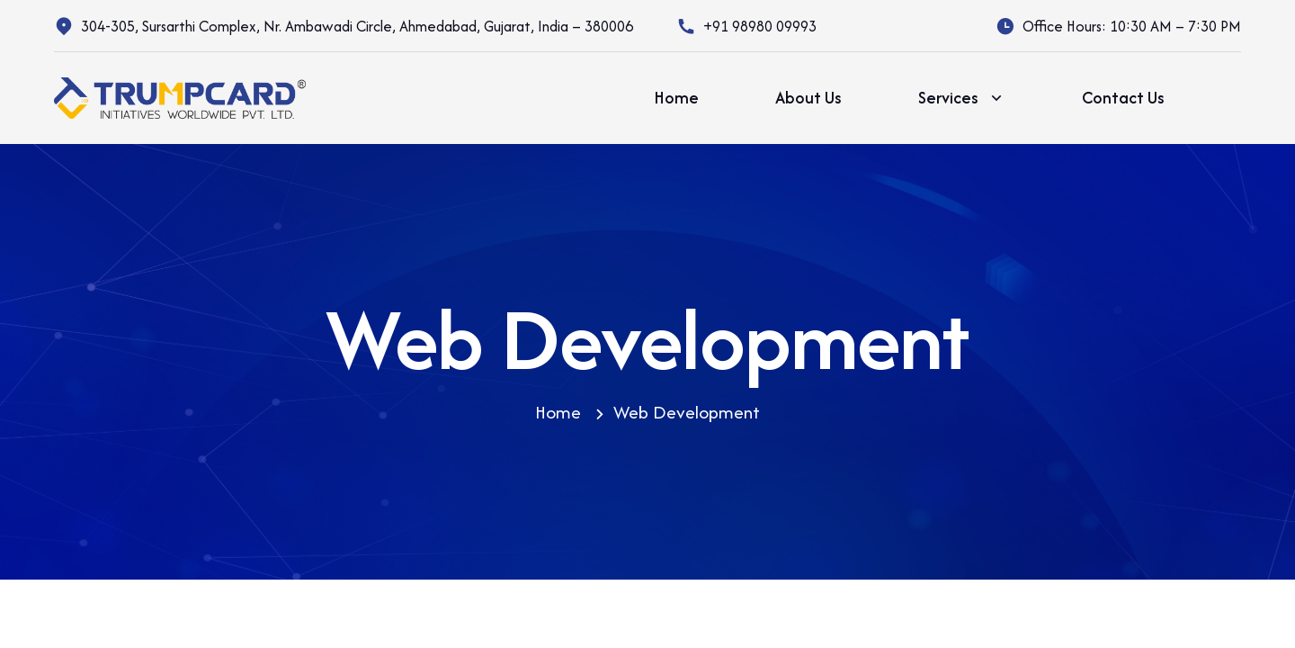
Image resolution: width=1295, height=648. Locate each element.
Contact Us (1123, 98)
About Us (808, 98)
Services (961, 98)
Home (676, 98)
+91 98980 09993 (760, 26)
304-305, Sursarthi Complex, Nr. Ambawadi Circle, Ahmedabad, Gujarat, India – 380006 (357, 26)
